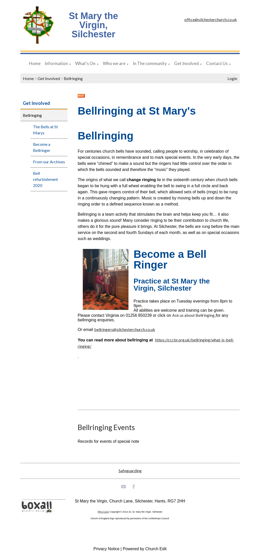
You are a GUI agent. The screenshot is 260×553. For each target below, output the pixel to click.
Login (232, 78)
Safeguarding (130, 470)
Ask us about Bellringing (193, 315)
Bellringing (73, 78)
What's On (85, 63)
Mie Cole (103, 511)
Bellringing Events (106, 427)
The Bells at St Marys (45, 129)
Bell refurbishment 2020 (45, 179)
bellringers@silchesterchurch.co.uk (124, 329)
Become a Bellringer (41, 147)
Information (56, 63)
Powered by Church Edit (145, 549)
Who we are (114, 63)
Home (35, 63)
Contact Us (217, 63)
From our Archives (49, 161)
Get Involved (186, 63)
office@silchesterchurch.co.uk (210, 19)
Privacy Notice (106, 549)
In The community (150, 63)
